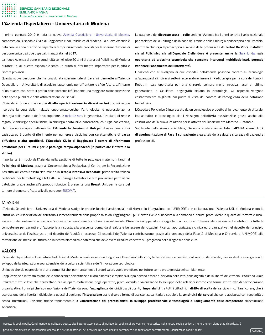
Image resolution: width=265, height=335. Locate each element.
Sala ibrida (247, 53)
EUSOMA (68, 190)
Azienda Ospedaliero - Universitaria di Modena (96, 34)
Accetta (256, 330)
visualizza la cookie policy (186, 330)
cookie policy (23, 323)
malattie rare (73, 115)
